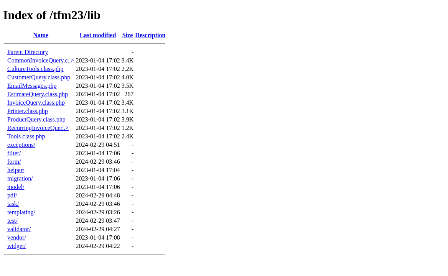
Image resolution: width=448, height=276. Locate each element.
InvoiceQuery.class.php (36, 102)
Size (127, 35)
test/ (12, 220)
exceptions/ (21, 144)
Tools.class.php (26, 136)
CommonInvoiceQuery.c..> (40, 60)
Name (40, 35)
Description (150, 35)
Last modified (98, 35)
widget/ (16, 246)
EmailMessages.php (31, 85)
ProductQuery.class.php (36, 119)
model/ (15, 187)
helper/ (15, 170)
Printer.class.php (27, 111)
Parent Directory (27, 52)
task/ (13, 203)
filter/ (14, 153)
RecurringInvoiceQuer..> (38, 128)
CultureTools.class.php (35, 69)
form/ (14, 161)
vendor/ (16, 237)
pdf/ (12, 195)
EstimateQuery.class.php (37, 94)
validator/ (19, 229)
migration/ (20, 178)
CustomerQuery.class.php (38, 77)
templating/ (21, 212)
